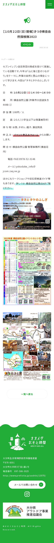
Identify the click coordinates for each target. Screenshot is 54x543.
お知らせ (11, 59)
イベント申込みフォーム (26, 134)
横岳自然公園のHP (36, 183)
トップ (3, 59)
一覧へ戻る (27, 394)
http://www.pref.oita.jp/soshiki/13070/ (24, 475)
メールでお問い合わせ (25, 484)
